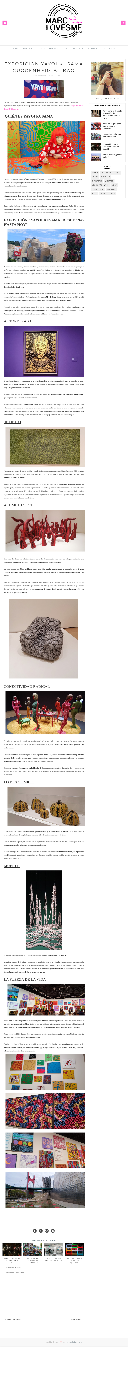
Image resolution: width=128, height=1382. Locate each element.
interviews (97, 181)
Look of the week (34, 49)
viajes (112, 193)
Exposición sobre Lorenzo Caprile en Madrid (110, 146)
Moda (52, 49)
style (94, 193)
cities (58, 75)
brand (95, 173)
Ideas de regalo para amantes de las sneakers (111, 126)
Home (15, 49)
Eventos (92, 49)
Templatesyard (74, 1342)
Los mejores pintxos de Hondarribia (111, 135)
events (95, 177)
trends (103, 193)
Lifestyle (107, 49)
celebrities (106, 173)
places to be (98, 189)
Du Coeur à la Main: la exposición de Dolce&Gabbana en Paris (112, 114)
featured (105, 177)
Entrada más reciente (13, 1319)
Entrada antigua (75, 1319)
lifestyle (109, 181)
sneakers (111, 189)
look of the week (100, 185)
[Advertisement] (64, 1364)
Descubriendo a (73, 49)
